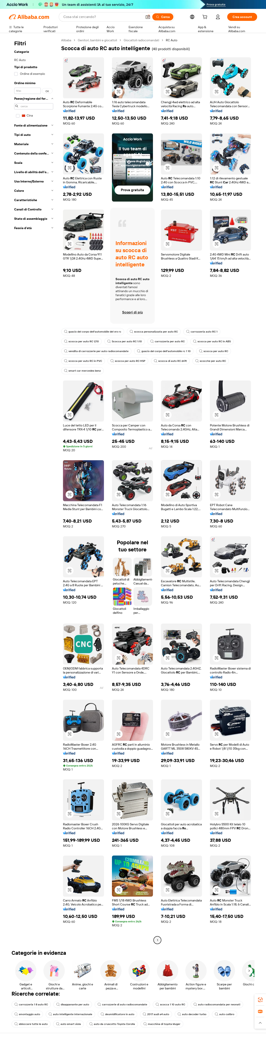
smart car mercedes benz (82, 370)
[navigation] (34, 491)
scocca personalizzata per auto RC (154, 331)
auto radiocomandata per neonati (217, 1004)
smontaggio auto (27, 1014)
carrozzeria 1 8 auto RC (31, 1004)
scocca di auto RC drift (170, 361)
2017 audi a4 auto (156, 1014)
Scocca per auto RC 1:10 (124, 341)
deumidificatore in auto (117, 1014)
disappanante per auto (72, 1004)
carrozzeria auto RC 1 (201, 331)
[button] (148, 17)
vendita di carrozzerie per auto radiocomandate (96, 351)
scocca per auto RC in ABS (212, 341)
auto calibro (224, 1014)
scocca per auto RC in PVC (83, 361)
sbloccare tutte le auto (31, 1024)
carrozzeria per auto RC (167, 341)
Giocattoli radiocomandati (141, 40)
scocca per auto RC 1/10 (81, 341)
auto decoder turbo (192, 1014)
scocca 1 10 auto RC (170, 1004)
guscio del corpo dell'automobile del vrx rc (92, 331)
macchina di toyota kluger (161, 1024)
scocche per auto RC (210, 361)
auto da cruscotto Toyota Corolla (112, 1024)
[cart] (205, 17)
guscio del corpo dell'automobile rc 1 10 (164, 351)
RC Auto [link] (171, 40)
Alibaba (66, 40)
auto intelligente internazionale (70, 1014)
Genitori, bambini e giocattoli (97, 40)
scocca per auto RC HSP (127, 361)
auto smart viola (68, 1024)
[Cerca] (162, 16)
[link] (260, 1000)
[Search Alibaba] (102, 16)
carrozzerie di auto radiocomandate (122, 1004)
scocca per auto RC (213, 351)
